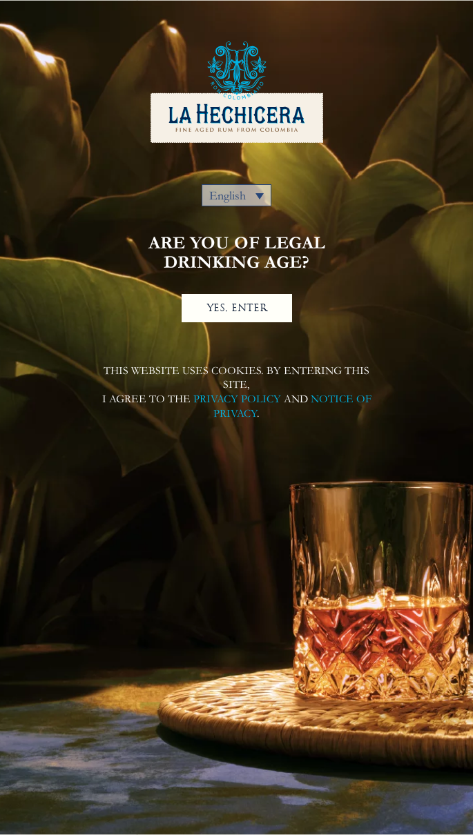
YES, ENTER (236, 308)
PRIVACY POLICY (237, 399)
